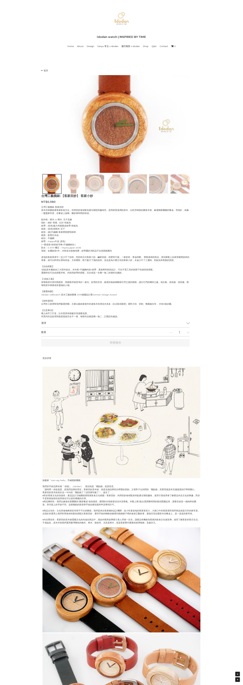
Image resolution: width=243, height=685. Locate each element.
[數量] (171, 254)
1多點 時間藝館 (89, 658)
